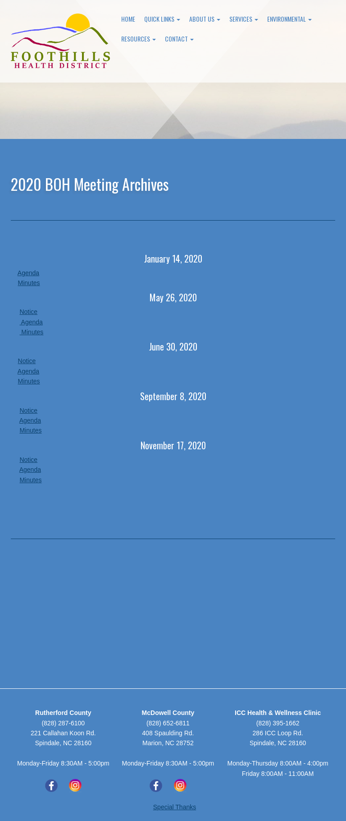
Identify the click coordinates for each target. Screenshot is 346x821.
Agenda (28, 273)
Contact (179, 38)
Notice (28, 311)
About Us (204, 18)
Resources (138, 38)
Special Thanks (174, 807)
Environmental (289, 18)
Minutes (29, 282)
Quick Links (162, 18)
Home (128, 18)
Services (243, 18)
